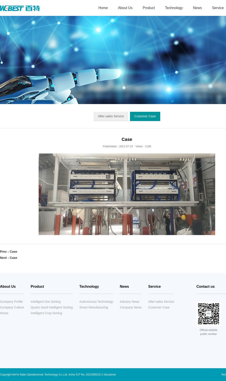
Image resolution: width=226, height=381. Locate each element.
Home (103, 8)
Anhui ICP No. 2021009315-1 (85, 374)
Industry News (129, 301)
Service (154, 286)
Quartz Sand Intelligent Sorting (52, 307)
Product (149, 8)
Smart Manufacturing (93, 307)
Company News (131, 307)
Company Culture (12, 307)
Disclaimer (110, 374)
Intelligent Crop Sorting (46, 313)
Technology (174, 8)
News (197, 8)
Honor (4, 313)
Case (13, 251)
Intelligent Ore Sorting (45, 301)
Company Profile (11, 301)
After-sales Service (111, 116)
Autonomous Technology (96, 301)
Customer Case (145, 116)
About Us (125, 8)
